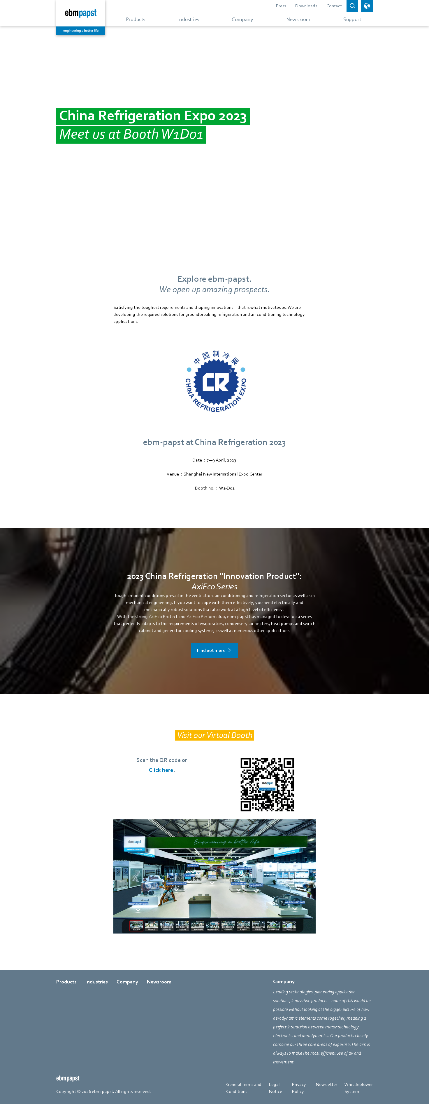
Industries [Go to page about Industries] (96, 982)
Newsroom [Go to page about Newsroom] (159, 982)
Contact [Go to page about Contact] (334, 5)
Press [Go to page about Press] (281, 5)
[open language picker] (367, 6)
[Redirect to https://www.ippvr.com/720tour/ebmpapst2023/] (214, 876)
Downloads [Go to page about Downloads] (306, 5)
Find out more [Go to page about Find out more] (211, 650)
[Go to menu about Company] (242, 19)
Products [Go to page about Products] (66, 982)
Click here (161, 770)
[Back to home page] (80, 17)
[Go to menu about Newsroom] (298, 19)
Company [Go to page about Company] (127, 982)
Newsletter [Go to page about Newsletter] (326, 1084)
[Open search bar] (352, 6)
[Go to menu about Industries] (188, 19)
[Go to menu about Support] (350, 19)
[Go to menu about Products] (135, 19)
